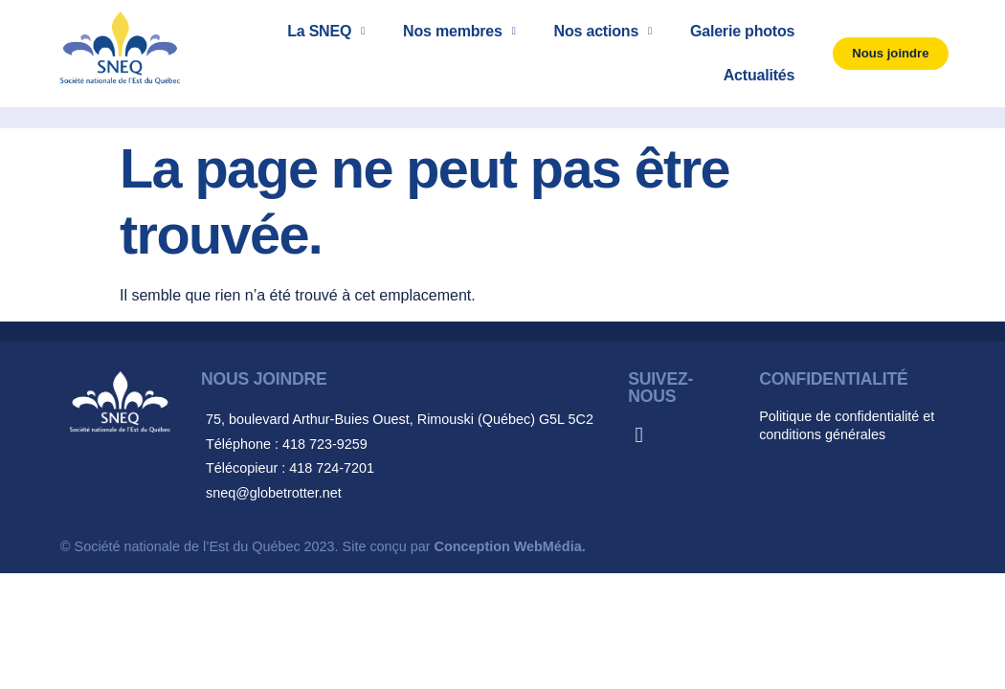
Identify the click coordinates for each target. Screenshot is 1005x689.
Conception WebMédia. (510, 546)
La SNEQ (326, 31)
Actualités (759, 75)
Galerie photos (742, 31)
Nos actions (603, 31)
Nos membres (459, 31)
